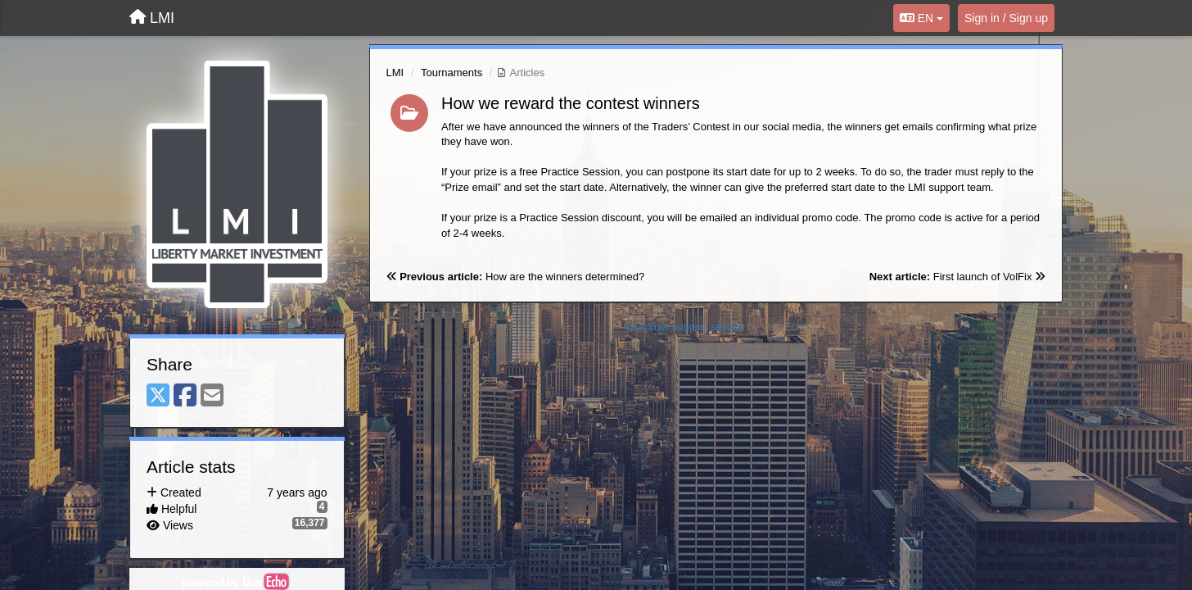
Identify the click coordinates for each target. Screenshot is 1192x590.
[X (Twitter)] (158, 396)
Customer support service (683, 326)
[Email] (212, 396)
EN (921, 18)
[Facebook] (185, 396)
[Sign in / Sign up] (1006, 18)
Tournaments (451, 72)
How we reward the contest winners (570, 103)
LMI (395, 72)
